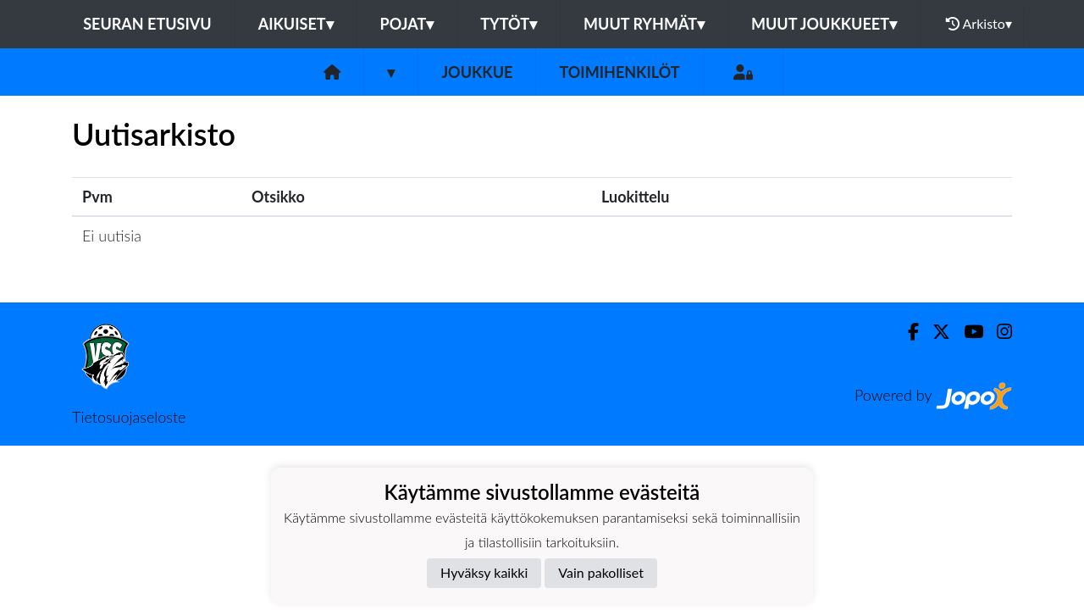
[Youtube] (966, 332)
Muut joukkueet (824, 23)
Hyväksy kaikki (484, 572)
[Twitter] (934, 332)
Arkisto (979, 24)
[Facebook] (906, 332)
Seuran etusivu (147, 23)
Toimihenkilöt (619, 72)
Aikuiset (296, 23)
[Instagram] (997, 332)
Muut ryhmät (644, 23)
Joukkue (476, 72)
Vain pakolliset (601, 572)
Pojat (407, 23)
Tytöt (508, 23)
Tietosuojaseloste (128, 417)
